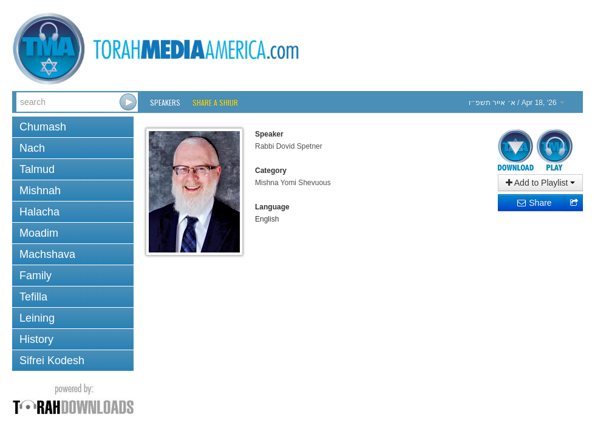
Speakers (165, 102)
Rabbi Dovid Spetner (288, 146)
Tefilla (33, 297)
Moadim (38, 233)
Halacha (39, 212)
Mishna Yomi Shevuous (293, 182)
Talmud (37, 169)
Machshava (47, 254)
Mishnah (40, 191)
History (36, 339)
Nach (32, 148)
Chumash (42, 127)
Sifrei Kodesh (51, 360)
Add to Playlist (541, 183)
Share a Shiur (215, 102)
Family (35, 275)
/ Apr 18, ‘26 (517, 102)
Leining (37, 318)
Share (534, 203)
